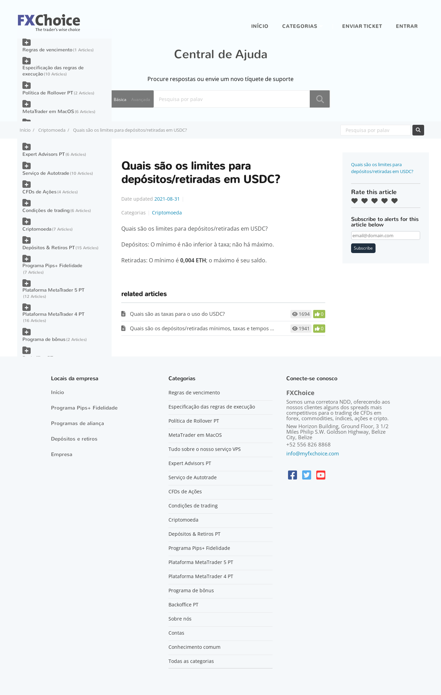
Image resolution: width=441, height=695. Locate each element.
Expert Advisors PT (43, 154)
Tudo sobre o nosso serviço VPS (204, 449)
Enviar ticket (362, 26)
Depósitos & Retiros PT (48, 247)
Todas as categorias (191, 661)
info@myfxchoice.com (312, 453)
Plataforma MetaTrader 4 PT (53, 314)
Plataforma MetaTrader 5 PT (53, 290)
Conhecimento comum (194, 647)
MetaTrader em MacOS (48, 111)
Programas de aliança (77, 423)
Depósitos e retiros (74, 438)
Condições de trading (46, 210)
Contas (176, 633)
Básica (120, 99)
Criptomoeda (51, 130)
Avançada (140, 99)
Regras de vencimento (47, 50)
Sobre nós (180, 619)
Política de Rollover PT (47, 93)
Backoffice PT (183, 604)
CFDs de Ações (39, 192)
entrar (407, 26)
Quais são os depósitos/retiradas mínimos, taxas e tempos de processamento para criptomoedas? (246, 328)
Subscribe (363, 248)
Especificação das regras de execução (53, 70)
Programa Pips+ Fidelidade (52, 265)
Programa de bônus (43, 339)
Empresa (61, 454)
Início (259, 26)
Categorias (299, 26)
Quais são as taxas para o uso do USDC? (177, 313)
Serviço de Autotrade (45, 173)
